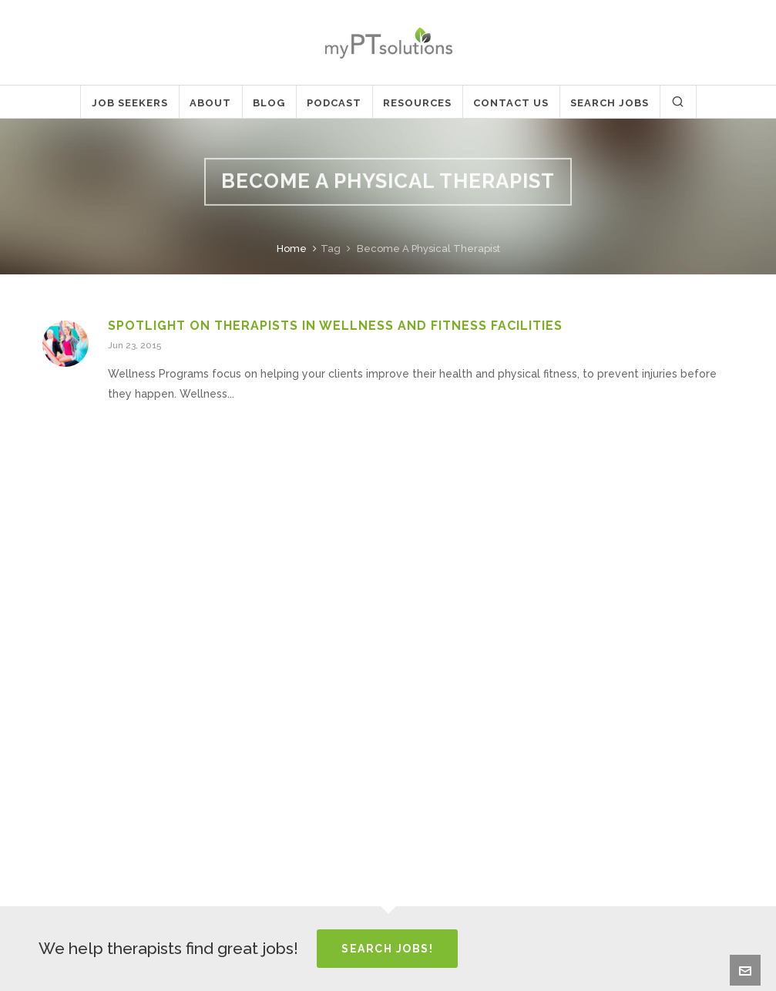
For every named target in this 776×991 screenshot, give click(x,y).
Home (292, 248)
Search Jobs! (387, 948)
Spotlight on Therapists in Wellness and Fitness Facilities (335, 325)
